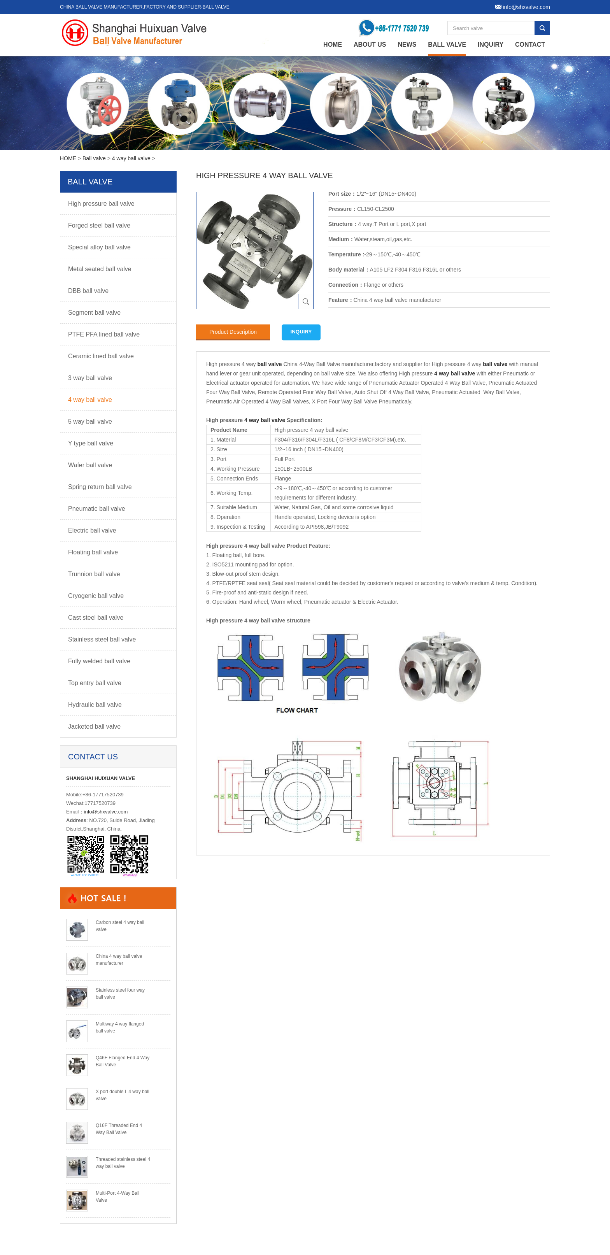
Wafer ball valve (90, 465)
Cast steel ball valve (95, 617)
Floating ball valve (93, 552)
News (407, 44)
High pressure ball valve (101, 203)
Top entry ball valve (94, 683)
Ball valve (447, 44)
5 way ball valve (90, 421)
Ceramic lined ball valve (101, 356)
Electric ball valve (92, 530)
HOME (68, 158)
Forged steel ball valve (99, 225)
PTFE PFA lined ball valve (104, 334)
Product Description (233, 332)
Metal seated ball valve (99, 269)
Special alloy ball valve (99, 247)
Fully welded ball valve (99, 661)
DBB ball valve (88, 290)
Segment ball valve (94, 312)
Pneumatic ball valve (96, 508)
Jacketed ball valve (94, 726)
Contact (530, 44)
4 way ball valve (132, 158)
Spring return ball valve (100, 487)
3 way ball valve (90, 378)
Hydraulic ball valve (95, 704)
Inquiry (490, 44)
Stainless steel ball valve (102, 639)
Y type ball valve (90, 443)
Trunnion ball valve (94, 574)
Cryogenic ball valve (96, 595)
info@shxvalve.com (106, 812)
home (332, 44)
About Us (370, 44)
